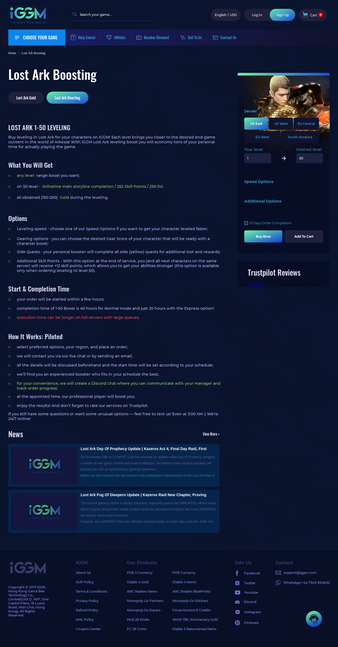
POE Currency (184, 573)
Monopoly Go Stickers (190, 601)
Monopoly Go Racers (143, 610)
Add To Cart (303, 236)
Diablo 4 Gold (138, 582)
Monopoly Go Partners (145, 601)
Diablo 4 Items (184, 582)
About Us (83, 573)
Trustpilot (257, 284)
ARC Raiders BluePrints (191, 591)
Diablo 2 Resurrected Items (194, 629)
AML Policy (85, 620)
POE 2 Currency (140, 573)
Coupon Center (88, 629)
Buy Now (263, 236)
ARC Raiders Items (142, 591)
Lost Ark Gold (26, 97)
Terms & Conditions (91, 591)
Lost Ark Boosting (67, 97)
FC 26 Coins (136, 629)
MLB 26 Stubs (138, 620)
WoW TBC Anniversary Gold (195, 620)
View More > (211, 434)
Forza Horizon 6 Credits (191, 610)
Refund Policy (87, 610)
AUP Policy (85, 582)
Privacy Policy (87, 601)
